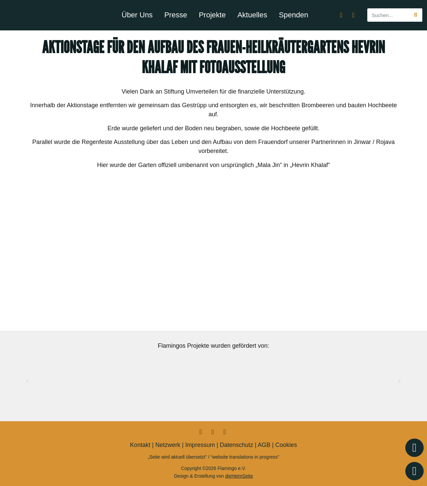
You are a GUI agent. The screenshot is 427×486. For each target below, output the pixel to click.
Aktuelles (252, 15)
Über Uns (137, 15)
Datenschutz (236, 445)
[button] (27, 381)
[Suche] (415, 15)
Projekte (212, 15)
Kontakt (140, 445)
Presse (175, 15)
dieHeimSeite (239, 476)
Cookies (286, 445)
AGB (264, 445)
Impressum (200, 445)
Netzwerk (167, 445)
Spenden (293, 15)
